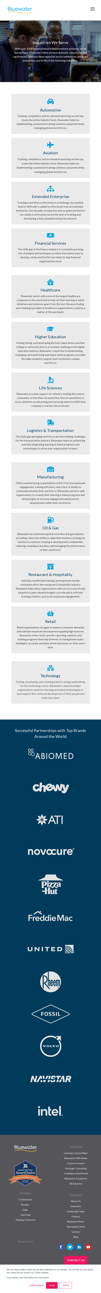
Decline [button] (65, 1285)
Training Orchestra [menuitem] (25, 1219)
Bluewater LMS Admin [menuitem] (75, 1158)
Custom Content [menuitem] (76, 1163)
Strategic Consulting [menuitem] (76, 1168)
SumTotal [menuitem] (25, 1214)
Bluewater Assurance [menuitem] (76, 1178)
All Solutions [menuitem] (75, 1183)
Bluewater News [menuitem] (75, 1221)
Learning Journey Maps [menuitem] (76, 1153)
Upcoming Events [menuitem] (76, 1226)
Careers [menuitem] (76, 1231)
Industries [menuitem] (75, 1206)
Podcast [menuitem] (76, 1216)
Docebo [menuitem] (25, 1204)
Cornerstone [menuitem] (25, 1199)
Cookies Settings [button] (36, 1285)
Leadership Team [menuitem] (76, 1211)
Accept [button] (52, 1285)
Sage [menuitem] (25, 1209)
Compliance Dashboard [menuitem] (76, 1173)
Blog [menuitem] (76, 1236)
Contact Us (75, 1260)
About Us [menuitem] (76, 1201)
